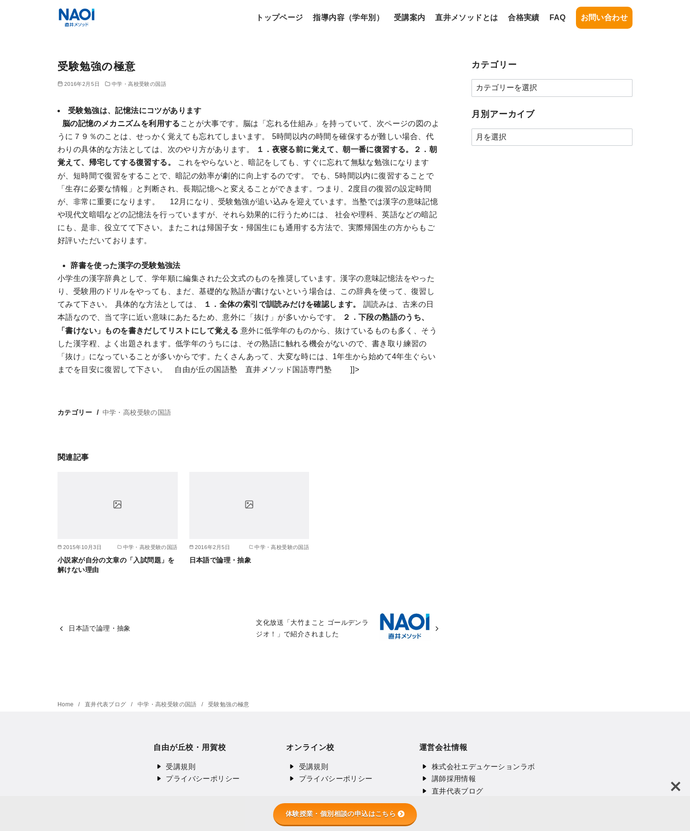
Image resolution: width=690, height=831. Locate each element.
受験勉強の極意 (229, 704)
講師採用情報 (454, 778)
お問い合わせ (604, 17)
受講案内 (410, 17)
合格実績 (524, 17)
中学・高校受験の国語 (139, 84)
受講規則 (181, 766)
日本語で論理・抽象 (220, 560)
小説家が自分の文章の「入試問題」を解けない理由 (116, 565)
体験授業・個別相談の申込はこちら (345, 813)
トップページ (279, 17)
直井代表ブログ (106, 704)
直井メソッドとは (466, 17)
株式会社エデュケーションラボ (483, 766)
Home (66, 704)
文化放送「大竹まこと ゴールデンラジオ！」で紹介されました (312, 628)
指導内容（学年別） (348, 17)
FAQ (558, 17)
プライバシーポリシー (203, 778)
